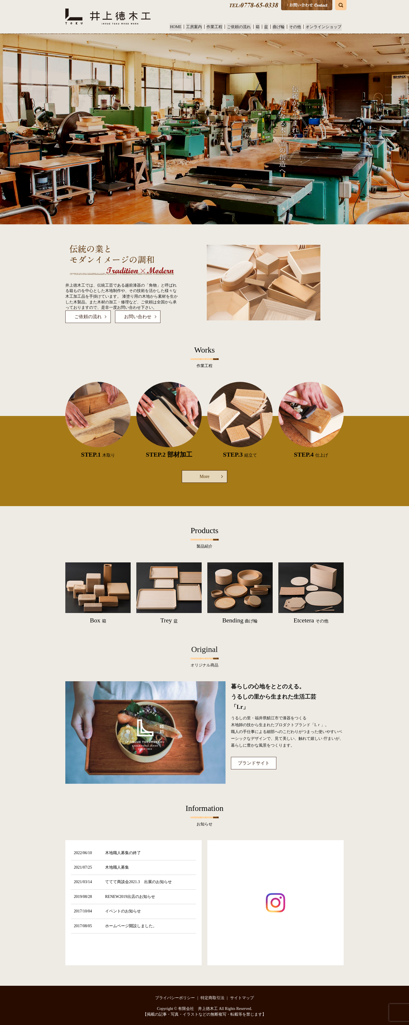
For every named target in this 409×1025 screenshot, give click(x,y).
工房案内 (198, 27)
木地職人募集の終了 (123, 853)
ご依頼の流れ (242, 27)
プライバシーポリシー (175, 998)
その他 (296, 27)
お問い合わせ (137, 316)
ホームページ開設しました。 (131, 926)
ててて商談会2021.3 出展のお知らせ (138, 882)
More (205, 476)
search (341, 5)
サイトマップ (242, 998)
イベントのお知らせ (123, 911)
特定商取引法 (212, 998)
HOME (181, 27)
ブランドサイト (254, 763)
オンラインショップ (324, 27)
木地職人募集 (117, 867)
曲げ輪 (280, 27)
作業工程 (218, 27)
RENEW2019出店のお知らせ (130, 896)
